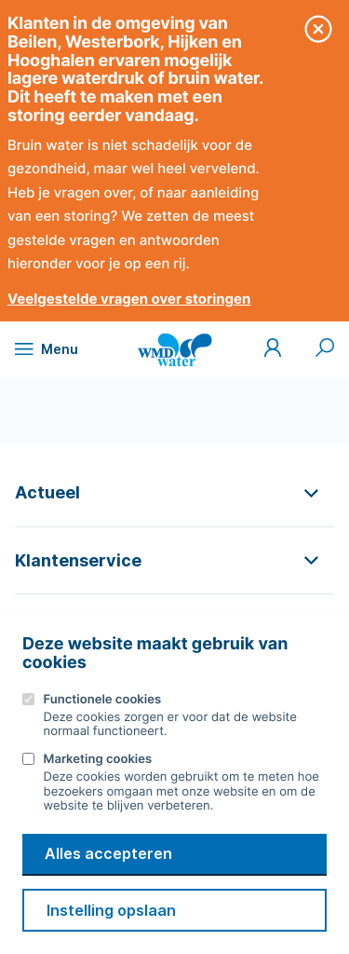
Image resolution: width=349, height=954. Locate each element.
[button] (174, 492)
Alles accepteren (108, 853)
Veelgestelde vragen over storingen (128, 298)
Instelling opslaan (111, 910)
